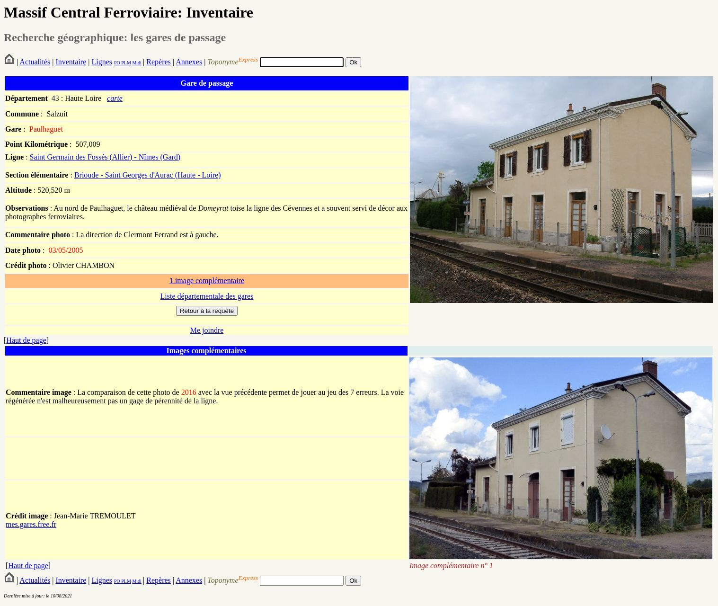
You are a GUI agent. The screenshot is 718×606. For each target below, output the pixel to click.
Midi (136, 62)
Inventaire (70, 62)
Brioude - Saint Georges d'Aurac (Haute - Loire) (147, 175)
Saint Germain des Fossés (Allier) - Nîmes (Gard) (105, 157)
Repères (158, 62)
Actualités (34, 62)
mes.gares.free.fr (31, 524)
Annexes (189, 62)
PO (117, 62)
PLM (125, 62)
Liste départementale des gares (207, 296)
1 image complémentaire (206, 280)
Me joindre (207, 330)
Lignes (101, 62)
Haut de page (26, 340)
